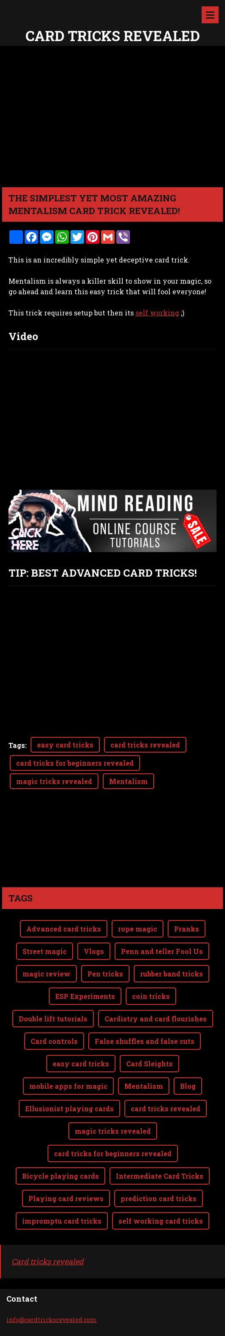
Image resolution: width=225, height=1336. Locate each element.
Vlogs (94, 951)
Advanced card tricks (63, 928)
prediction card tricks (159, 1198)
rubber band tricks (171, 973)
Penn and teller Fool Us (162, 951)
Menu (210, 14)
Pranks (186, 928)
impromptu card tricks (61, 1220)
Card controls (54, 1041)
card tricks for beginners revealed (75, 763)
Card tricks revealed (47, 1261)
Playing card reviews (66, 1198)
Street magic (44, 951)
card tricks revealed (145, 744)
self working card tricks (160, 1220)
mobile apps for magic (68, 1086)
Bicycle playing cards (60, 1175)
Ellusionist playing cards (69, 1108)
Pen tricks (105, 973)
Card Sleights (149, 1063)
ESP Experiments (85, 996)
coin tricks (151, 996)
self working (157, 312)
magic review (46, 973)
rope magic (137, 928)
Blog (188, 1086)
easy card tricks (65, 744)
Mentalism (128, 781)
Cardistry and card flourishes (155, 1018)
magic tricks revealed (54, 781)
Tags (16, 745)
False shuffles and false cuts (144, 1041)
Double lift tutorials (53, 1018)
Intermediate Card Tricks (159, 1175)
